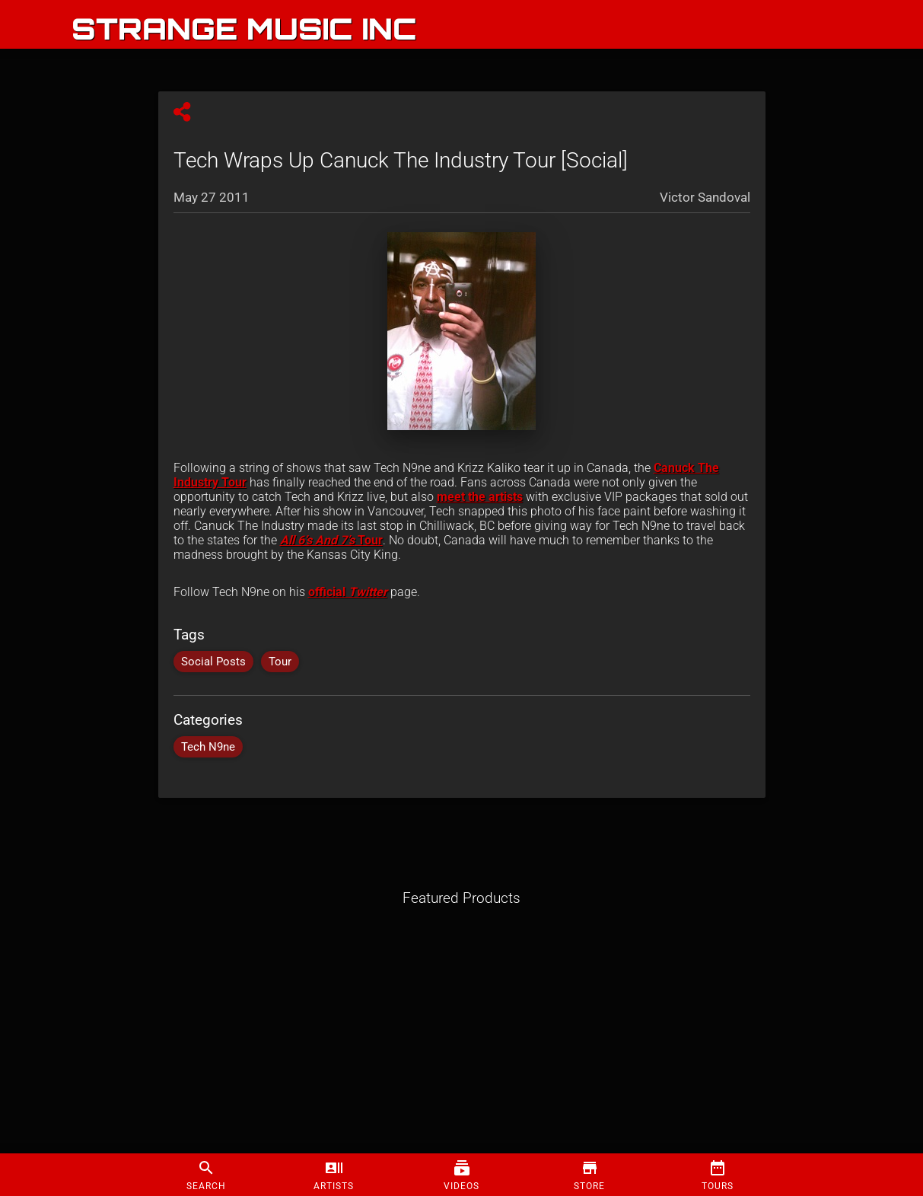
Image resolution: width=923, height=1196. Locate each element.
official (328, 592)
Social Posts (213, 661)
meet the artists (480, 497)
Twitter (368, 592)
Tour (331, 540)
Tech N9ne (208, 747)
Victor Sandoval (705, 197)
